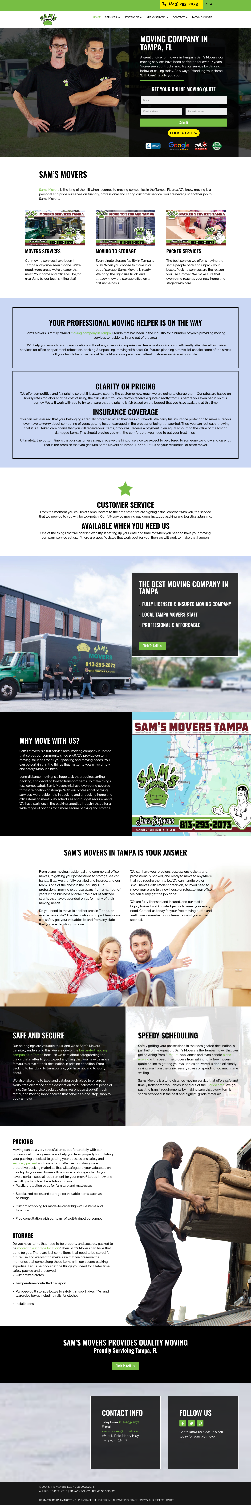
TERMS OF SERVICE (103, 1491)
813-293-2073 (129, 1422)
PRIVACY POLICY (80, 1491)
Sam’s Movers (49, 190)
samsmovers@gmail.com (120, 1431)
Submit (183, 122)
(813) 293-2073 (183, 3)
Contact (179, 17)
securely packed (24, 1163)
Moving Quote (202, 17)
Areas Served (155, 17)
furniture (172, 1055)
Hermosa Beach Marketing (57, 1500)
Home (97, 17)
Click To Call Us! (152, 645)
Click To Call (181, 133)
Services (111, 17)
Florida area (215, 1085)
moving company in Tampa (91, 333)
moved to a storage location (38, 1248)
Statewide (132, 17)
